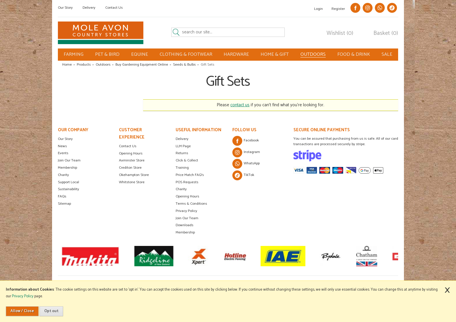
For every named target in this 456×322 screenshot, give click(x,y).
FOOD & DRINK (353, 54)
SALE (387, 54)
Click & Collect (187, 160)
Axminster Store (132, 160)
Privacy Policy (186, 211)
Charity (63, 175)
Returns (182, 153)
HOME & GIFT (275, 54)
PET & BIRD (107, 54)
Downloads (184, 225)
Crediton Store (130, 168)
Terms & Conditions (191, 204)
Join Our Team (69, 160)
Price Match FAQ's (190, 175)
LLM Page (183, 146)
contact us (240, 105)
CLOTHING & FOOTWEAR (186, 54)
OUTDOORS (313, 54)
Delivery (89, 8)
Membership (67, 168)
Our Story (65, 8)
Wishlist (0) (340, 33)
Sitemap (64, 204)
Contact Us (114, 8)
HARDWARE (236, 54)
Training (182, 168)
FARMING (73, 54)
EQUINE (139, 54)
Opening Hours (130, 153)
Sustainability (68, 189)
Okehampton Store (134, 175)
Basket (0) (385, 33)
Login (318, 9)
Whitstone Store (132, 182)
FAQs (62, 196)
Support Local (68, 182)
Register (338, 9)
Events (63, 153)
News (62, 146)
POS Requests (187, 182)
